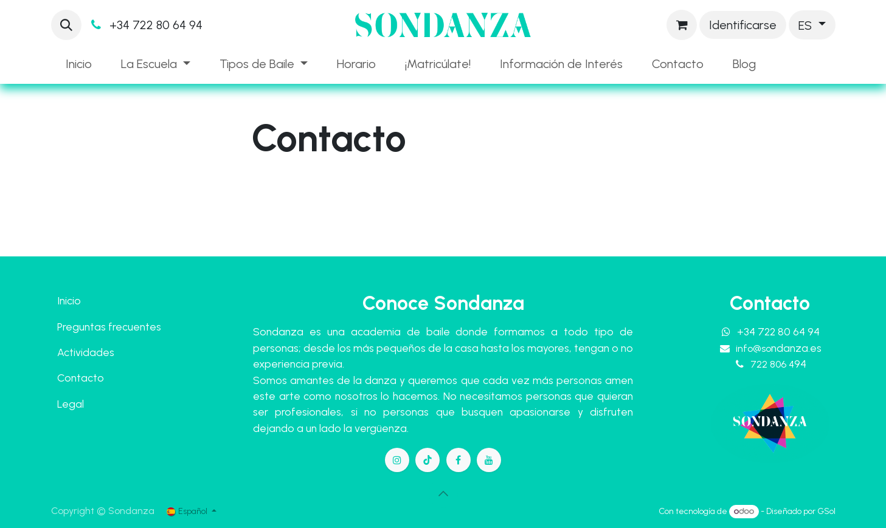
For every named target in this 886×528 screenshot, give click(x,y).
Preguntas (81, 326)
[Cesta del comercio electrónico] (681, 25)
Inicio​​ (69, 300)
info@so (779, 348)
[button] (66, 25)
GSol (826, 511)
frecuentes (134, 326)
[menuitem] (78, 64)
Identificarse (743, 25)
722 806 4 (778, 364)
